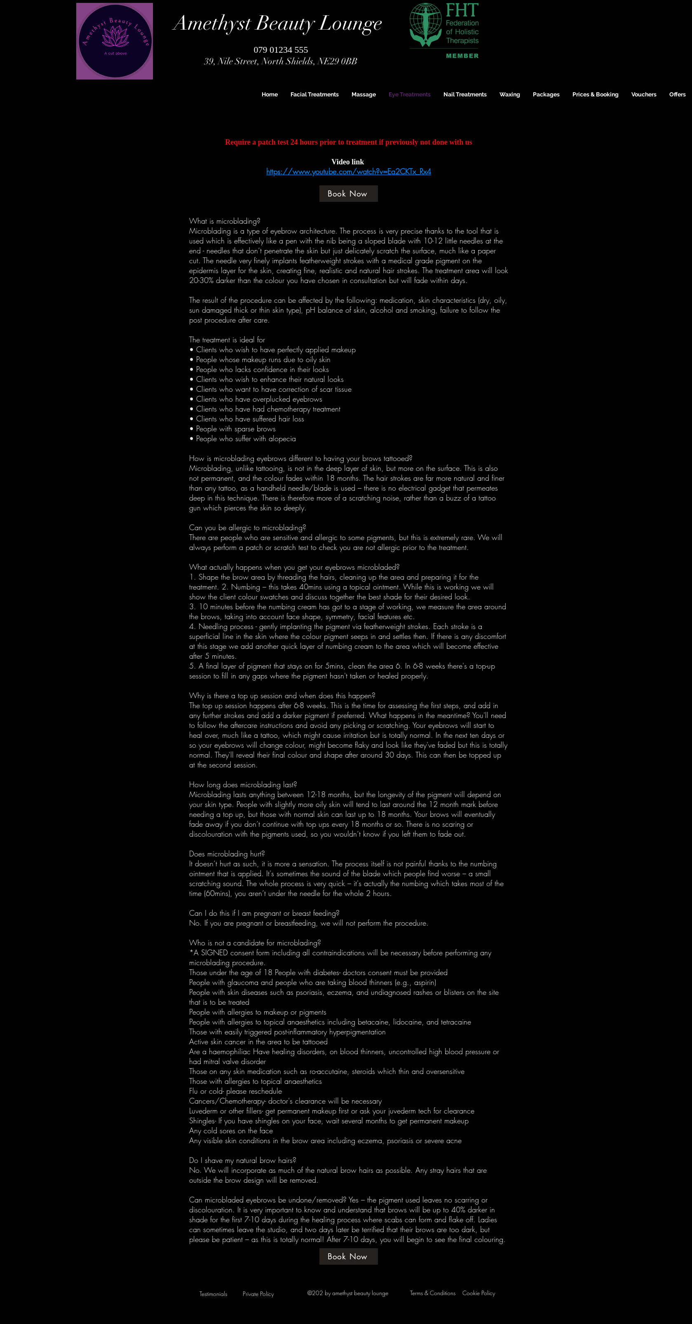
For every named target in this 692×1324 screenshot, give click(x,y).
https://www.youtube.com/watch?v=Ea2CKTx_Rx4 (348, 171)
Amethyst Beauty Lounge (278, 23)
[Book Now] (348, 193)
